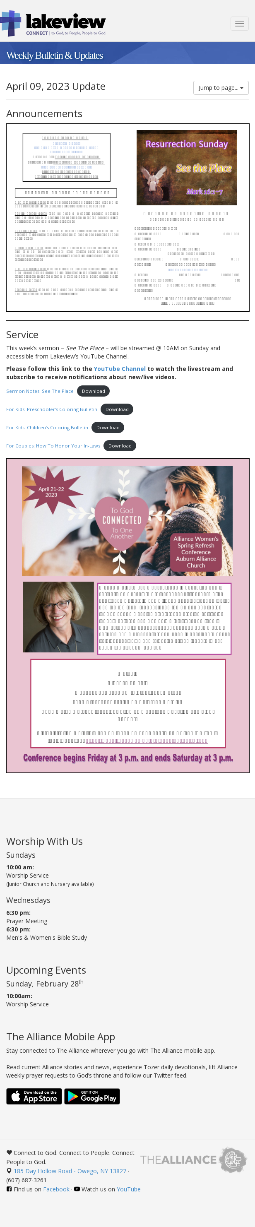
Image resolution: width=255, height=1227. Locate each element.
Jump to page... (221, 87)
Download (93, 391)
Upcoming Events (46, 970)
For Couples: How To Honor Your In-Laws (53, 446)
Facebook (56, 1189)
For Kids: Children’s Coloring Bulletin (47, 427)
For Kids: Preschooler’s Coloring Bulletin (51, 409)
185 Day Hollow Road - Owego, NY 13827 (70, 1171)
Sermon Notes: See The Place (40, 391)
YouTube (129, 1189)
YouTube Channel (120, 369)
